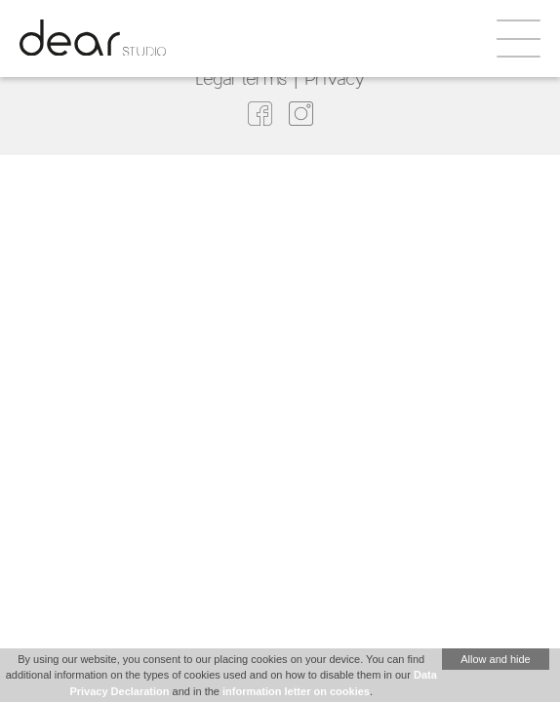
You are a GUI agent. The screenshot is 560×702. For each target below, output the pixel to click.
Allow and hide (495, 659)
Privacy (334, 78)
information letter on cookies (296, 691)
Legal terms (241, 78)
